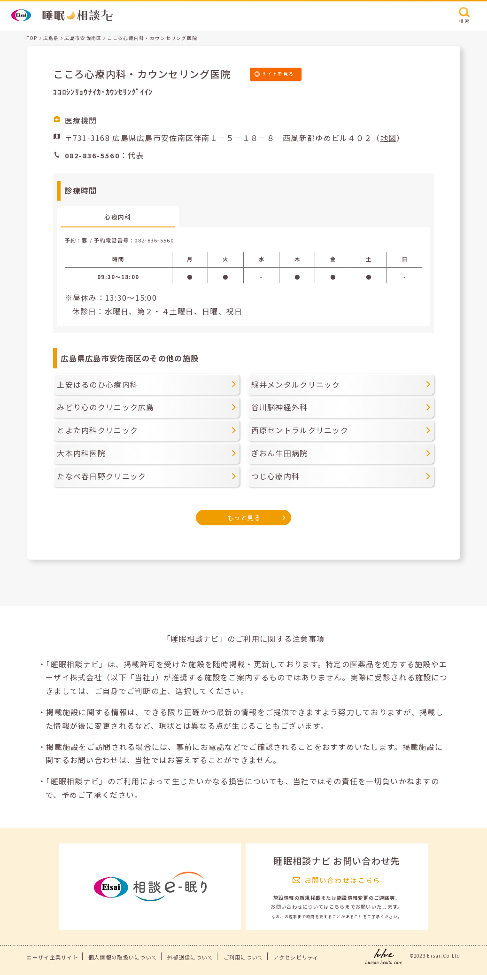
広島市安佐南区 (82, 38)
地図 (388, 137)
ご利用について (244, 957)
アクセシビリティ (295, 957)
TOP (32, 38)
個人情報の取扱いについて (122, 957)
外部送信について (190, 957)
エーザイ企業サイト (52, 957)
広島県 (51, 38)
